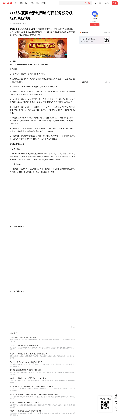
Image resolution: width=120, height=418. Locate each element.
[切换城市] (28, 3)
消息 (100, 3)
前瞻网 (24, 23)
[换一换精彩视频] (107, 82)
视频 (32, 3)
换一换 (108, 32)
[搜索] (76, 3)
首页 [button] (116, 397)
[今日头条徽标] (7, 3)
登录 (115, 3)
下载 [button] (115, 409)
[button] (16, 3)
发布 (109, 3)
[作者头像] (95, 14)
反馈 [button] (116, 404)
